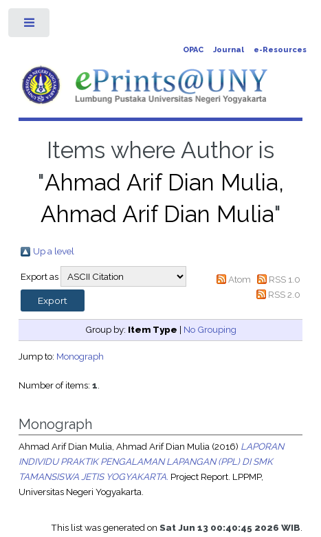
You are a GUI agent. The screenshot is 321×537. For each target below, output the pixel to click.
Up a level (53, 250)
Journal (228, 49)
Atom (239, 279)
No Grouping (210, 329)
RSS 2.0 (284, 294)
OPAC (193, 49)
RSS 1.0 (284, 279)
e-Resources (280, 49)
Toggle (30, 26)
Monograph (80, 356)
